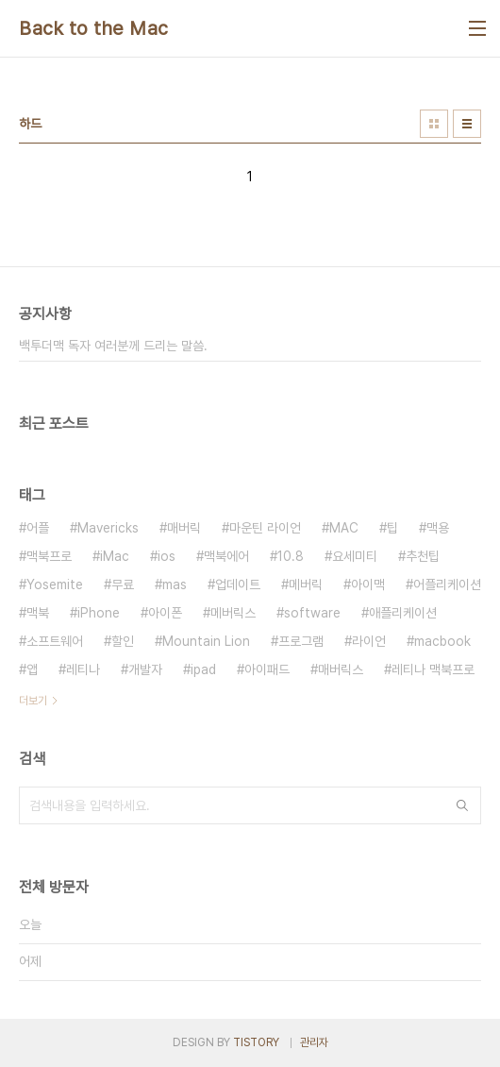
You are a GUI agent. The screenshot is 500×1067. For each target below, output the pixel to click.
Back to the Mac (94, 28)
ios (166, 556)
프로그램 (301, 641)
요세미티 (354, 556)
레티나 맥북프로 (433, 669)
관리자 (314, 1042)
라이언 (369, 641)
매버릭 (184, 527)
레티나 (83, 669)
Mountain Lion (206, 641)
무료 (122, 584)
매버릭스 (340, 669)
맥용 (437, 527)
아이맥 (368, 584)
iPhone (98, 612)
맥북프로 (49, 556)
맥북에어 (226, 556)
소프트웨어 (54, 641)
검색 (462, 805)
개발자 (145, 669)
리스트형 (467, 124)
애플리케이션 (403, 612)
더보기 (33, 700)
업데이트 (237, 584)
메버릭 (306, 584)
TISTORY (256, 1042)
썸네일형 (434, 124)
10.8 (290, 556)
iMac (114, 556)
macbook (442, 641)
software (312, 612)
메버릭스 (233, 612)
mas (174, 584)
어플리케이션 (447, 584)
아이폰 (165, 612)
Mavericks (108, 527)
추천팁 (423, 556)
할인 (122, 641)
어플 (37, 527)
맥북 (37, 612)
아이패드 (267, 669)
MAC (343, 527)
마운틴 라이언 (265, 527)
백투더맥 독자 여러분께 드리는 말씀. (113, 345)
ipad (203, 669)
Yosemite (54, 584)
